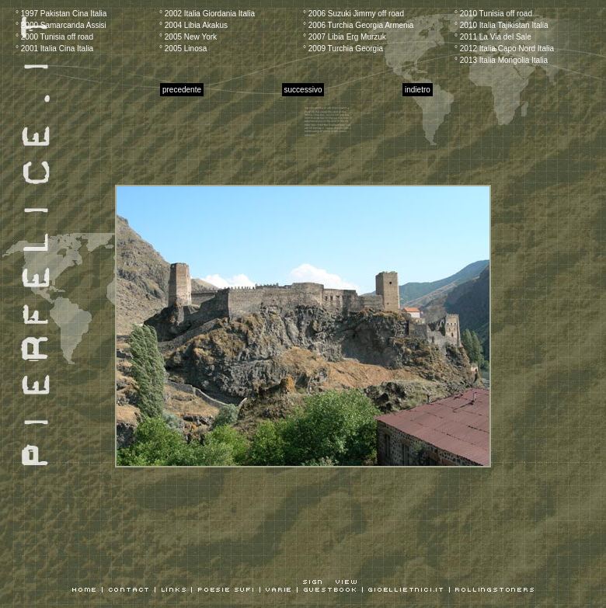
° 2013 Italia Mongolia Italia (501, 60)
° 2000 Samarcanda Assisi (61, 25)
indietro (417, 89)
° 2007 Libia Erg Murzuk (344, 37)
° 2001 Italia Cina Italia (54, 48)
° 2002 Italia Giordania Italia (207, 13)
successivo (303, 89)
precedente (181, 89)
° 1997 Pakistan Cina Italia (61, 13)
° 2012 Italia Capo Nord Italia (504, 48)
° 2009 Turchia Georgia (343, 48)
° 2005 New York (188, 37)
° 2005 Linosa (183, 48)
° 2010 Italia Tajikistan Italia (501, 25)
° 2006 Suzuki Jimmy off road (353, 13)
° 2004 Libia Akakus (193, 25)
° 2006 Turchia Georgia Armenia (358, 25)
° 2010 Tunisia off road (493, 13)
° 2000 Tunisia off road (54, 37)
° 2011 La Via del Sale (492, 37)
